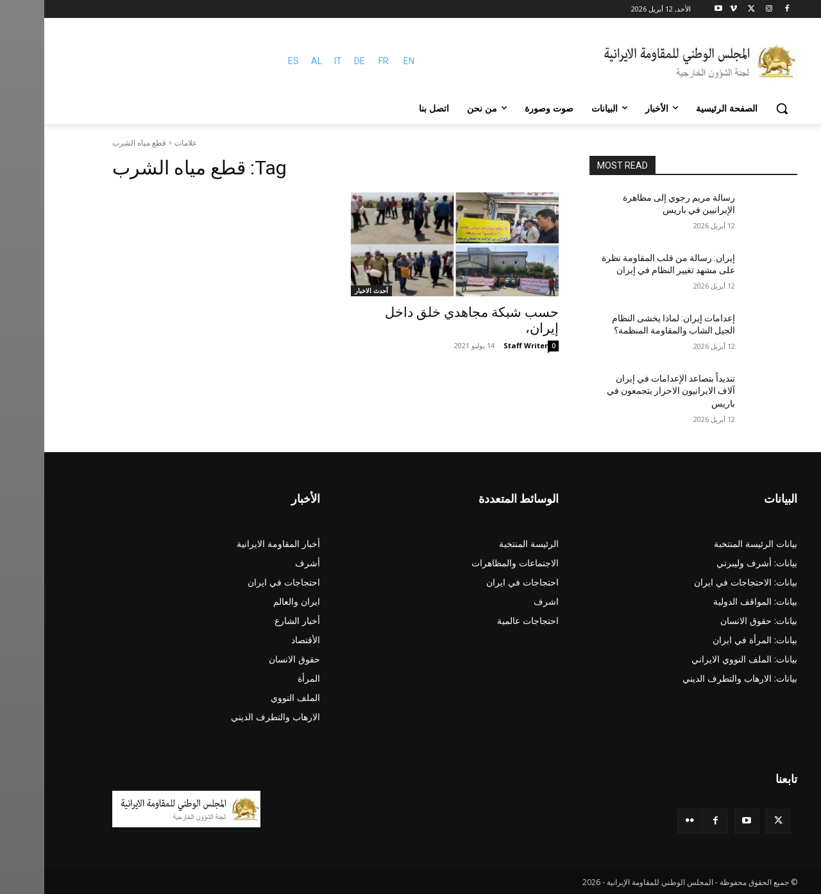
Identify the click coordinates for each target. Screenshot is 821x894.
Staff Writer (481, 345)
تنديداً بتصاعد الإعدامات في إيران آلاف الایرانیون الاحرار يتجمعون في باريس (627, 391)
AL (272, 61)
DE (315, 61)
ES (249, 61)
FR (339, 61)
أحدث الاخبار (327, 290)
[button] (737, 108)
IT (294, 61)
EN (364, 61)
